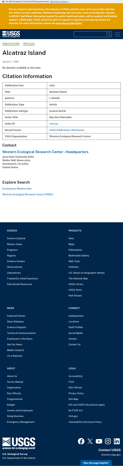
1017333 (53, 123)
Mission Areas (14, 244)
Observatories (14, 267)
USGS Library (76, 284)
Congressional (14, 399)
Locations (74, 321)
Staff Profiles (76, 327)
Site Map (73, 399)
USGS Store (75, 290)
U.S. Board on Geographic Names (87, 272)
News (10, 308)
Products (75, 230)
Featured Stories (16, 316)
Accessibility (76, 376)
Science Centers (16, 261)
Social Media (76, 333)
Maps (72, 244)
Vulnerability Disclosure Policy (85, 422)
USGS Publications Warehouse (66, 130)
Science (12, 230)
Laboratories (14, 272)
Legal (72, 368)
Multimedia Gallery (79, 255)
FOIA (71, 381)
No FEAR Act (76, 410)
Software (74, 267)
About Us (12, 376)
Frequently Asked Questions (22, 278)
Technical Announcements (21, 333)
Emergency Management (20, 422)
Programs (12, 250)
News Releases (15, 321)
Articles (29, 43)
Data (71, 238)
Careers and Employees (20, 410)
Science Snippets (16, 327)
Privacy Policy (76, 393)
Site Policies (75, 387)
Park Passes (75, 295)
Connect (74, 308)
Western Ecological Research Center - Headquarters (45, 152)
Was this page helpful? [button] (96, 463)
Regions (11, 255)
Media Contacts (15, 350)
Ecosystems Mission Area (17, 188)
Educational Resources (19, 284)
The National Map (78, 278)
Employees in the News (19, 338)
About (11, 368)
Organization (14, 387)
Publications (10, 43)
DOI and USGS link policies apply (87, 404)
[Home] (11, 36)
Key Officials (14, 393)
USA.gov (73, 416)
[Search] (109, 34)
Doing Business (15, 416)
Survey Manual (15, 381)
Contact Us (74, 344)
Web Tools (74, 261)
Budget (11, 404)
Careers (73, 338)
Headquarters (76, 316)
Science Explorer (16, 238)
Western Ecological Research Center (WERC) (27, 194)
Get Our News (14, 344)
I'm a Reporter (14, 355)
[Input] (93, 34)
